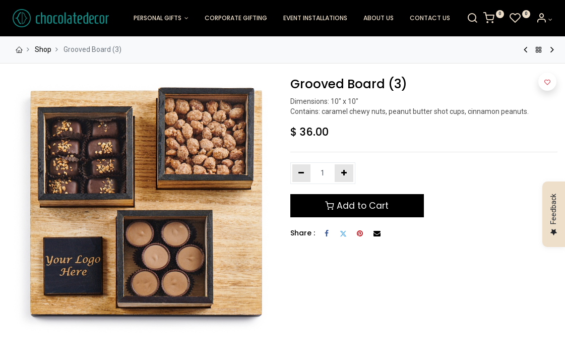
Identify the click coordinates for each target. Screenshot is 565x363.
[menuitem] (236, 18)
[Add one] (344, 173)
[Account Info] (541, 19)
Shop (43, 49)
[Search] (469, 19)
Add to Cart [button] (357, 206)
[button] (547, 82)
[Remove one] (301, 173)
